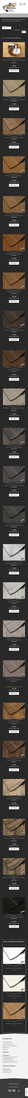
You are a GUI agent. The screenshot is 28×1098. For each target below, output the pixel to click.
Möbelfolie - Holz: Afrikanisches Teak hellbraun (14, 99)
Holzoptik (23, 19)
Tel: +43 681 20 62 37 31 (8, 1060)
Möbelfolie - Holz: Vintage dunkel (14, 639)
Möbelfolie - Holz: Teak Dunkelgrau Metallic (14, 485)
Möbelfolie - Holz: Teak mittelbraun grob (14, 215)
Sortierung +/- (5, 27)
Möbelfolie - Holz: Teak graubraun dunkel (14, 525)
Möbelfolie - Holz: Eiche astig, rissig (14, 1023)
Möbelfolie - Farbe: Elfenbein (14, 995)
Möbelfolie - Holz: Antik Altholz (14, 798)
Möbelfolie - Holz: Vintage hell (14, 601)
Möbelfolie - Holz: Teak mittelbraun (14, 253)
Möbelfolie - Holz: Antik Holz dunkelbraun (14, 917)
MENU (4, 15)
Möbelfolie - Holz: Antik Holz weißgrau (14, 563)
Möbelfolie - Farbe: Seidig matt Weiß (14, 968)
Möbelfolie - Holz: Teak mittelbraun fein (14, 175)
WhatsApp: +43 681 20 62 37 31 (10, 1062)
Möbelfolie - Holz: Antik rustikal (14, 760)
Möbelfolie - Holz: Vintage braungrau (14, 679)
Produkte (11, 19)
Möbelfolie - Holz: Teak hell (14, 292)
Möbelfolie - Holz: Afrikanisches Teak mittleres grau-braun (14, 408)
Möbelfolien (17, 19)
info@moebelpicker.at (8, 1058)
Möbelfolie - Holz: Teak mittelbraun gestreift (14, 330)
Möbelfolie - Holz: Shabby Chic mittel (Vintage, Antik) (14, 839)
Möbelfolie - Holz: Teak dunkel (14, 369)
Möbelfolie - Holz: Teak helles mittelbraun (14, 137)
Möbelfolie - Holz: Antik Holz (14, 722)
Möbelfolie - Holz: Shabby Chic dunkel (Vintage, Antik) (14, 878)
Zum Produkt (14, 70)
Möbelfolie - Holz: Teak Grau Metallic (14, 447)
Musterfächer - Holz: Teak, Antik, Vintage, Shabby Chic (14, 60)
